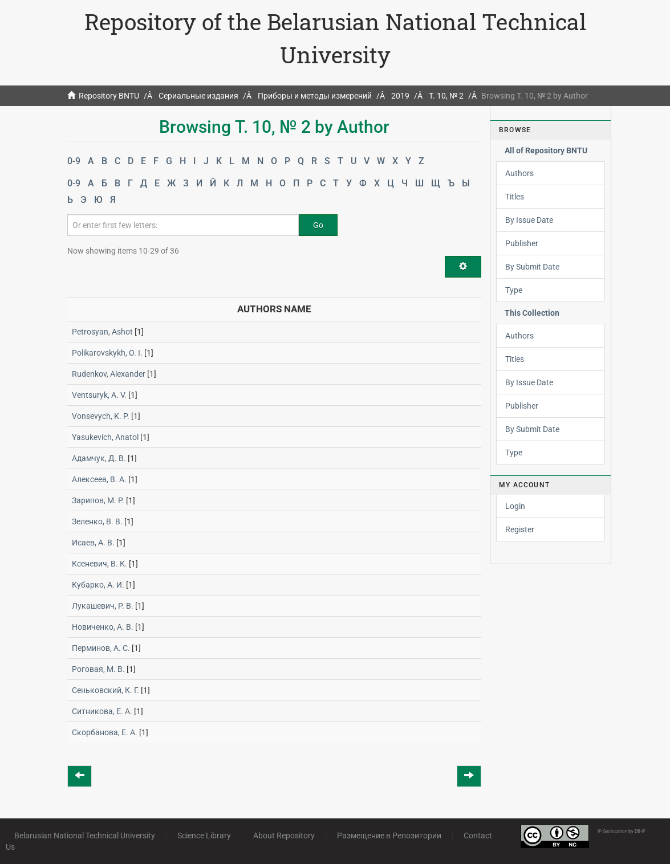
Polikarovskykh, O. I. (107, 352)
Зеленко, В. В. (97, 521)
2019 (400, 95)
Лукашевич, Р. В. (102, 605)
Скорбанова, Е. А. (104, 732)
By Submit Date (532, 266)
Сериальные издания (198, 95)
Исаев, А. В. (93, 542)
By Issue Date (529, 220)
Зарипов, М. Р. (98, 500)
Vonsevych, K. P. (100, 416)
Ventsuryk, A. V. (99, 395)
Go (318, 225)
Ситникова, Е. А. (102, 711)
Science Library (204, 835)
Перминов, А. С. (101, 648)
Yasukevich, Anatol (105, 437)
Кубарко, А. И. (98, 584)
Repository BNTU (109, 95)
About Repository (284, 835)
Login (515, 506)
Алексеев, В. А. (99, 479)
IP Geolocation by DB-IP (621, 831)
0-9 (73, 161)
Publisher (521, 243)
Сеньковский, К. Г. (105, 690)
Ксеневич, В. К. (99, 563)
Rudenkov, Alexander (108, 373)
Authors (519, 173)
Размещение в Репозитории (389, 835)
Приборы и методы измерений (315, 95)
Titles (514, 196)
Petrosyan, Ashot (102, 331)
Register (519, 529)
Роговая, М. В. (98, 669)
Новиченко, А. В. (102, 626)
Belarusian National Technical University (84, 835)
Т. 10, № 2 (446, 95)
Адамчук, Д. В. (99, 458)
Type (513, 290)
